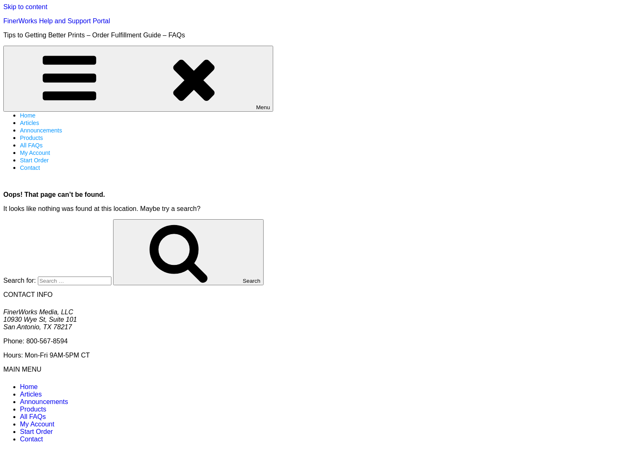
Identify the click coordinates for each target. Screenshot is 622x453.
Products (31, 138)
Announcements (41, 130)
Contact (30, 167)
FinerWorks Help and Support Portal (56, 20)
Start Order (34, 160)
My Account (35, 152)
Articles (29, 123)
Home (27, 115)
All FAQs (31, 145)
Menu (138, 78)
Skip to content (25, 6)
